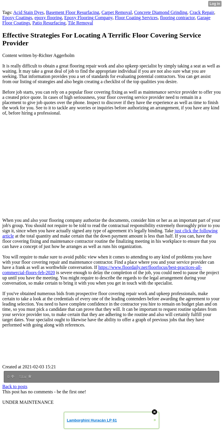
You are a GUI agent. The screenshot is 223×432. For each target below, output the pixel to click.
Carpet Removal (117, 12)
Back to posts (14, 386)
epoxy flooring (48, 17)
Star (25, 376)
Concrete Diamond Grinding (160, 12)
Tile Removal (80, 22)
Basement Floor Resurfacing (72, 12)
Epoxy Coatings (17, 17)
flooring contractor (177, 17)
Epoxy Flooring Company (88, 17)
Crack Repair (202, 12)
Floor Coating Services (136, 17)
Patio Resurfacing (49, 22)
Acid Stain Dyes (28, 12)
